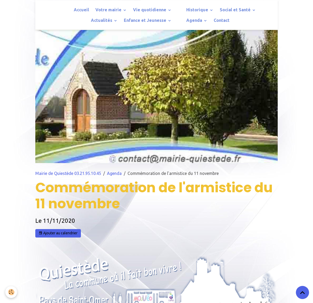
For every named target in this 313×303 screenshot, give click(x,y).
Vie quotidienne (150, 9)
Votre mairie (109, 9)
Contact (221, 20)
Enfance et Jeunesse (145, 20)
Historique (197, 9)
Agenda (194, 20)
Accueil (81, 9)
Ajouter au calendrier (58, 233)
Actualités (102, 20)
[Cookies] (11, 292)
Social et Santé (236, 9)
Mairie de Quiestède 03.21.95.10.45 (68, 173)
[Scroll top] (302, 292)
